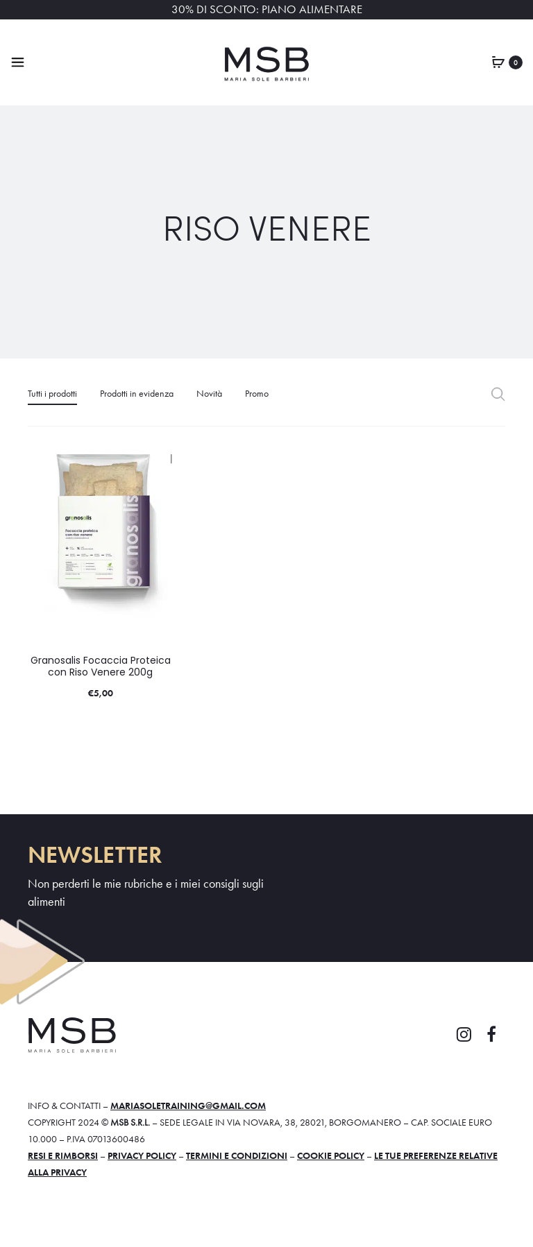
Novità (209, 393)
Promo (257, 393)
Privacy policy (142, 1155)
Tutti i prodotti (52, 393)
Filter (498, 393)
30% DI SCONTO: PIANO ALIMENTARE (266, 9)
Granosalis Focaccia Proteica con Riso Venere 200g (101, 666)
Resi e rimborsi (63, 1155)
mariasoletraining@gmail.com (188, 1105)
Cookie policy (330, 1155)
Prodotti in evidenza (137, 393)
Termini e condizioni (236, 1155)
